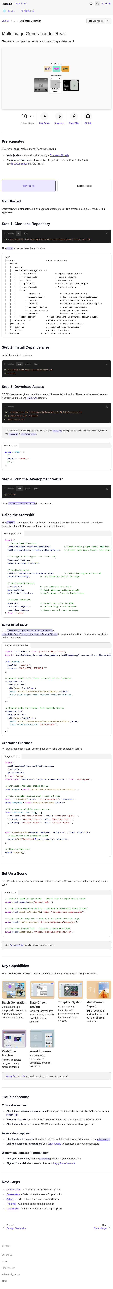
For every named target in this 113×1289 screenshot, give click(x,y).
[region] (56, 576)
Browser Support (20, 163)
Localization (12, 1208)
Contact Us (7, 1254)
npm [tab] (19, 364)
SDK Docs (21, 3)
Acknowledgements (11, 1274)
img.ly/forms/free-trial (64, 1163)
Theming (11, 1203)
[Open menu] (108, 21)
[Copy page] (95, 21)
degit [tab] (26, 233)
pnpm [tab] (27, 364)
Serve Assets (54, 1143)
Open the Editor (17, 944)
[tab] (29, 186)
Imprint (5, 1261)
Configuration (13, 1189)
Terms (4, 1280)
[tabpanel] (56, 239)
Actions (10, 1198)
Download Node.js (59, 155)
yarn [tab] (36, 364)
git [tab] (19, 233)
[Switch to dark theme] (91, 3)
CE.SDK (5, 21)
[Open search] (97, 3)
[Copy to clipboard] (107, 233)
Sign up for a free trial (15, 1076)
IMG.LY (7, 1245)
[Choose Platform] (9, 11)
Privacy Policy (8, 1267)
